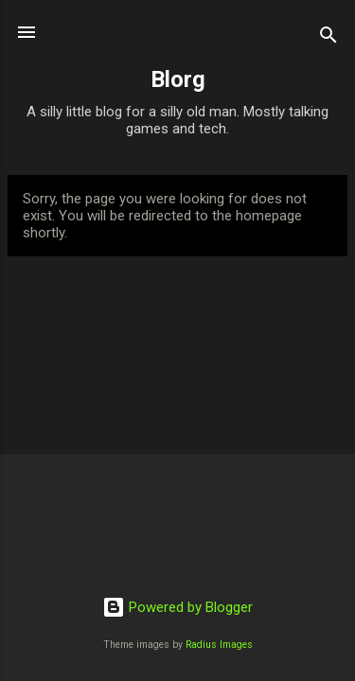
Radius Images (219, 644)
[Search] (328, 38)
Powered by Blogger (177, 607)
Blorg (178, 79)
